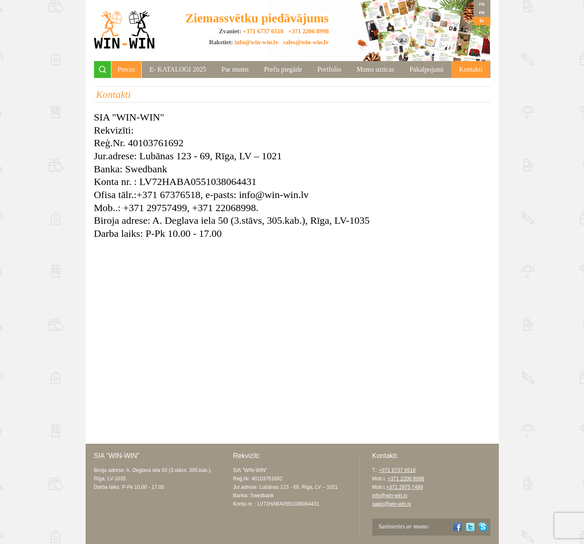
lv (481, 20)
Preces (126, 69)
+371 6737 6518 (263, 31)
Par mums (234, 69)
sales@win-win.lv (306, 42)
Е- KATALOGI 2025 (177, 69)
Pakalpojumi (426, 69)
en (481, 12)
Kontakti (470, 69)
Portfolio (329, 69)
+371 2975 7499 (404, 487)
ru (481, 3)
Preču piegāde (283, 69)
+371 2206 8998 (308, 31)
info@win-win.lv (256, 42)
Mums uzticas (375, 69)
